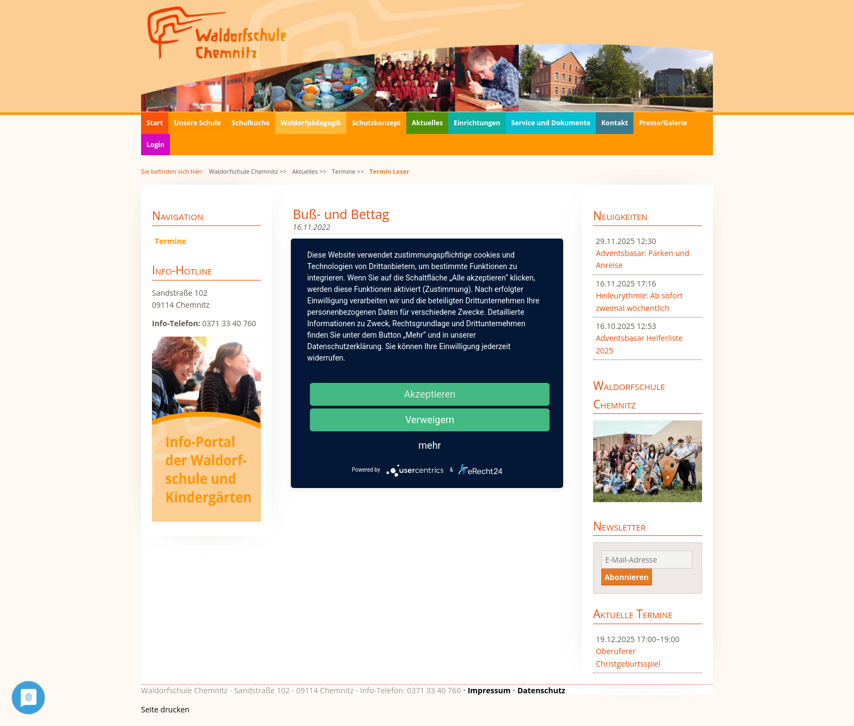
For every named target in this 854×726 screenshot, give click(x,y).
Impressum (489, 690)
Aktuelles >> (309, 171)
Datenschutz (541, 690)
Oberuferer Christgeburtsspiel (628, 657)
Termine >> (348, 171)
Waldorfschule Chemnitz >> (247, 171)
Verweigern (429, 419)
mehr (429, 445)
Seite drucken (165, 709)
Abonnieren (627, 577)
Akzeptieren (430, 394)
